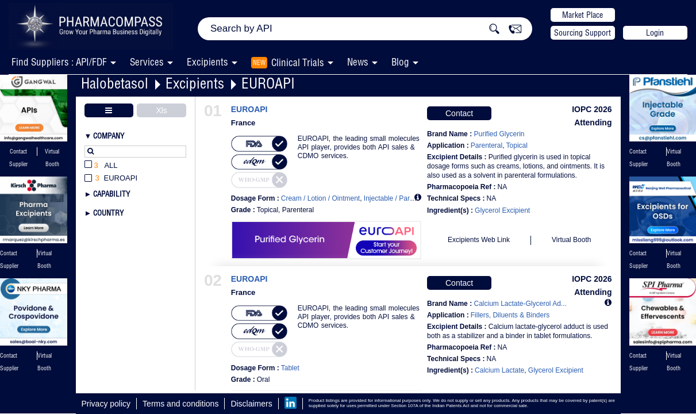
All (101, 165)
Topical (517, 145)
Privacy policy (106, 403)
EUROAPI (268, 83)
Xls (161, 110)
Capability (111, 193)
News (357, 62)
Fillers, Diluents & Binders (510, 315)
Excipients (195, 83)
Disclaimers (251, 403)
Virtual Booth (571, 240)
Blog (400, 62)
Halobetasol (114, 83)
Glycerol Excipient (502, 210)
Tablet (290, 368)
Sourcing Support (582, 33)
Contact (459, 113)
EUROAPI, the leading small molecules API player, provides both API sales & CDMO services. (359, 147)
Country (108, 212)
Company (108, 135)
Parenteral (486, 145)
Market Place (582, 15)
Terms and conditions (180, 403)
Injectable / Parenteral (397, 198)
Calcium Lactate (499, 370)
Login (655, 33)
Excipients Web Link (479, 240)
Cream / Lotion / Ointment (320, 198)
